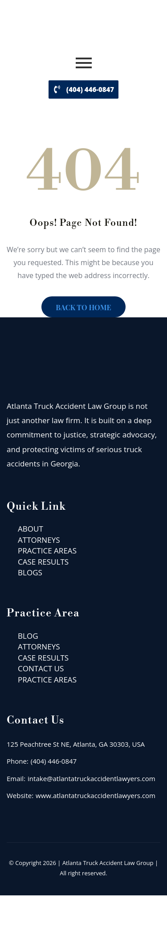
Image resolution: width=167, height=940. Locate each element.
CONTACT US (41, 668)
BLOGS (30, 572)
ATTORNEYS (39, 540)
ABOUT (30, 529)
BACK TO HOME (83, 307)
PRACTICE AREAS (47, 550)
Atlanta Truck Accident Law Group (108, 863)
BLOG (28, 636)
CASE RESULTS (43, 562)
